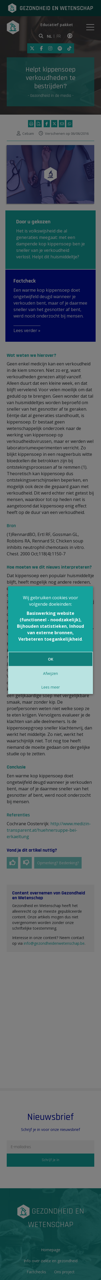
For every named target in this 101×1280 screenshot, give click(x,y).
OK (50, 659)
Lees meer (50, 687)
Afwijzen (50, 673)
